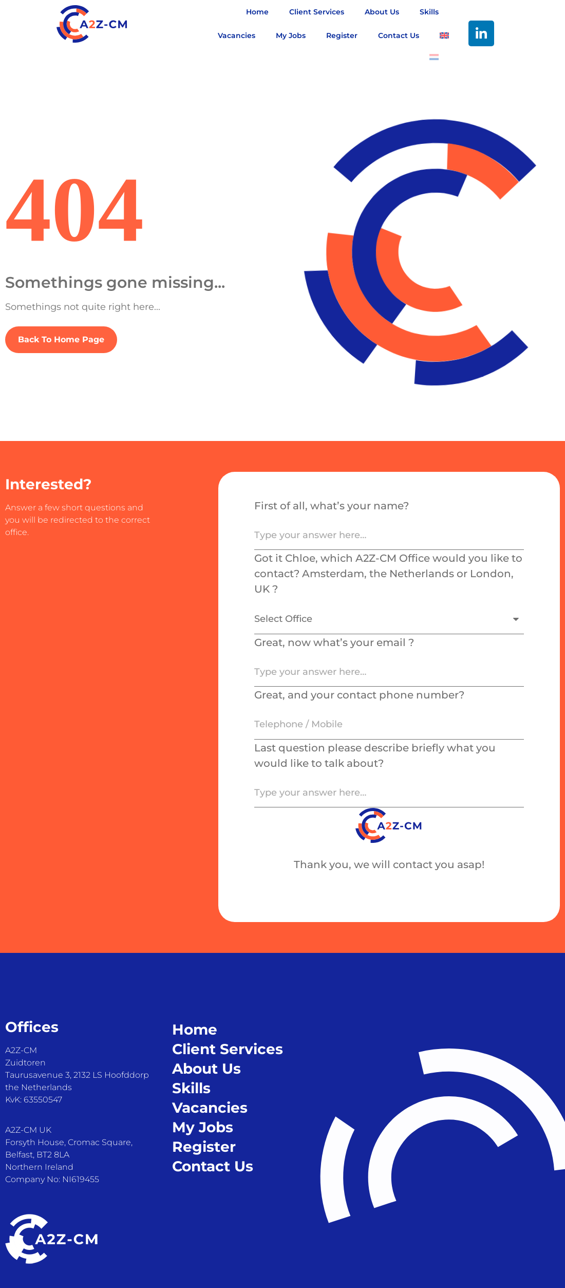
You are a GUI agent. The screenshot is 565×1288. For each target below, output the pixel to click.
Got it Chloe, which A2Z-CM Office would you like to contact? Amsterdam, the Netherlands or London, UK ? (388, 573)
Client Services (316, 11)
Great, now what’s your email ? (334, 642)
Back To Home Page (61, 339)
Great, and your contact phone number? (359, 695)
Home (257, 11)
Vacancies (236, 35)
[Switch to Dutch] (434, 57)
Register (341, 35)
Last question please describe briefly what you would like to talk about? (375, 755)
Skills (429, 11)
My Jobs (291, 35)
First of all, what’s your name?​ (331, 506)
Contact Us (398, 35)
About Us (382, 11)
